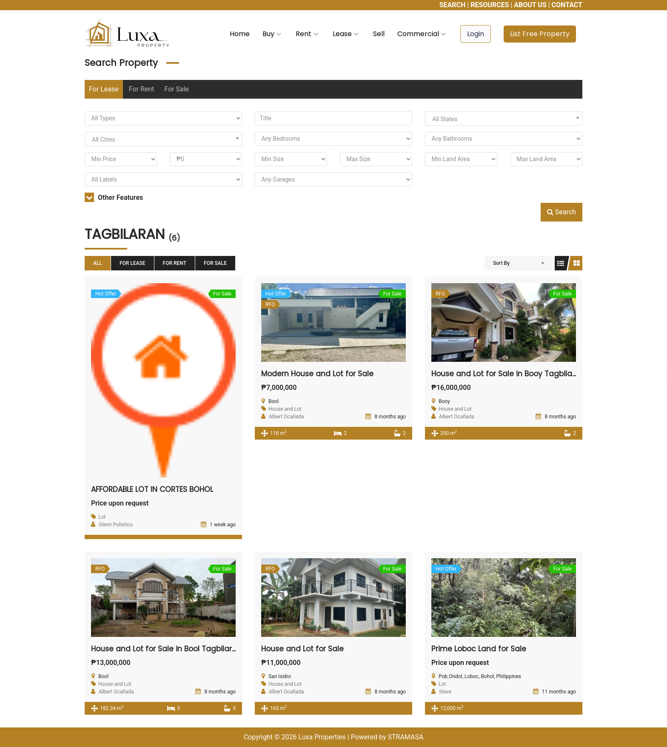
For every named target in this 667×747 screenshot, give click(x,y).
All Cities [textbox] (103, 139)
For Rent (141, 89)
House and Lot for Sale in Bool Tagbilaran (169, 648)
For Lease (104, 89)
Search (561, 212)
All (97, 263)
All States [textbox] (444, 119)
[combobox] (503, 118)
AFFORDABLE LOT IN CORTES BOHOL (155, 489)
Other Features (114, 197)
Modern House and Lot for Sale (319, 373)
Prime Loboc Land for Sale (480, 648)
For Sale (176, 89)
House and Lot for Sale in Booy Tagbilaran (510, 373)
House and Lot (285, 409)
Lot (101, 517)
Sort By (501, 263)
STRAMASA (405, 737)
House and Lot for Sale (304, 648)
